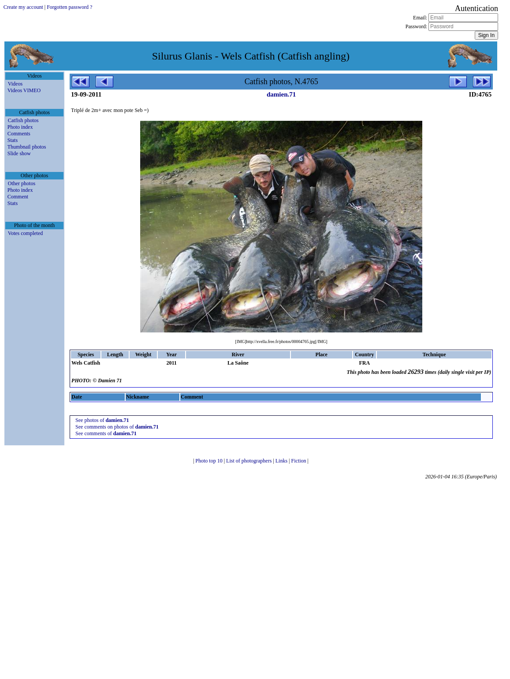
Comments (18, 134)
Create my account (23, 7)
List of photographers (249, 461)
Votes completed (25, 233)
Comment (17, 197)
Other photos (21, 183)
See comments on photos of (117, 427)
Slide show (19, 153)
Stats (12, 140)
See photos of (102, 420)
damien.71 (281, 94)
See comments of (106, 433)
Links (282, 461)
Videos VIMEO (24, 90)
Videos (15, 84)
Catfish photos (23, 120)
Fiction (299, 461)
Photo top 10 (209, 461)
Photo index (20, 127)
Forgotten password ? (69, 7)
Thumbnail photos (26, 147)
